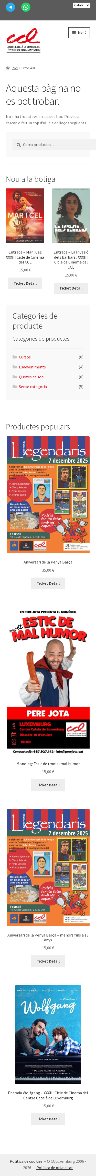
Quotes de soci (31, 376)
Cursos (25, 356)
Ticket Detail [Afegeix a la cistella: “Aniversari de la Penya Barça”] (48, 583)
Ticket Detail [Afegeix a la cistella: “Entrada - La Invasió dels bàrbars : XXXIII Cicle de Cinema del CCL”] (70, 288)
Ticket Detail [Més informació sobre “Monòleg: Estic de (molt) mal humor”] (48, 784)
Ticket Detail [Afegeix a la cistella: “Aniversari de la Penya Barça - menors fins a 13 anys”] (48, 961)
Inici (15, 68)
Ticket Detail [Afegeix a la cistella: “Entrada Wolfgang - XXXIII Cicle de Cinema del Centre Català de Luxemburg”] (48, 1118)
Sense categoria (33, 386)
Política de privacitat (54, 1167)
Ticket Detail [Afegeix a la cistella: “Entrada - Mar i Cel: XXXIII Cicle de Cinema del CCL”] (25, 283)
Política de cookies (26, 1161)
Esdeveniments (32, 366)
